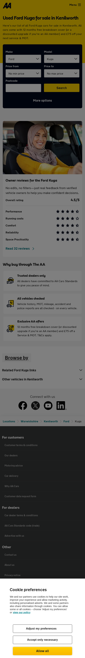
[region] (42, 618)
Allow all (42, 651)
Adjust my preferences (41, 628)
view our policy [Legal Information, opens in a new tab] (21, 612)
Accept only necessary (42, 639)
